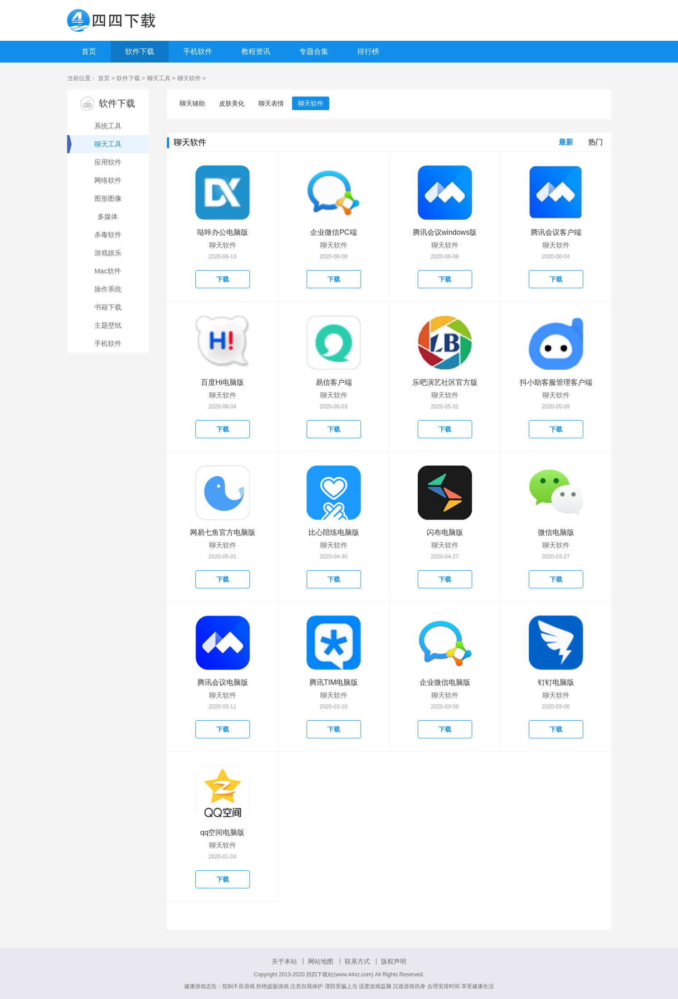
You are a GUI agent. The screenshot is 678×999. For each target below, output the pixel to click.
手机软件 (197, 51)
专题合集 (313, 51)
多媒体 (108, 216)
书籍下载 (108, 307)
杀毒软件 (108, 234)
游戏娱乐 (108, 253)
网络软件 (108, 180)
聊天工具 (159, 78)
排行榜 (368, 51)
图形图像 (108, 198)
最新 (566, 142)
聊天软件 (189, 78)
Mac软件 (107, 271)
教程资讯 (255, 51)
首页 (89, 51)
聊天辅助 (192, 103)
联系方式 (357, 961)
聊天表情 (271, 103)
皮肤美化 (231, 103)
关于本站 (284, 961)
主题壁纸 (108, 325)
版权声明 (393, 961)
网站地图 (320, 961)
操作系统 (108, 289)
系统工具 (108, 126)
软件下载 (139, 51)
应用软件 (108, 162)
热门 (595, 142)
